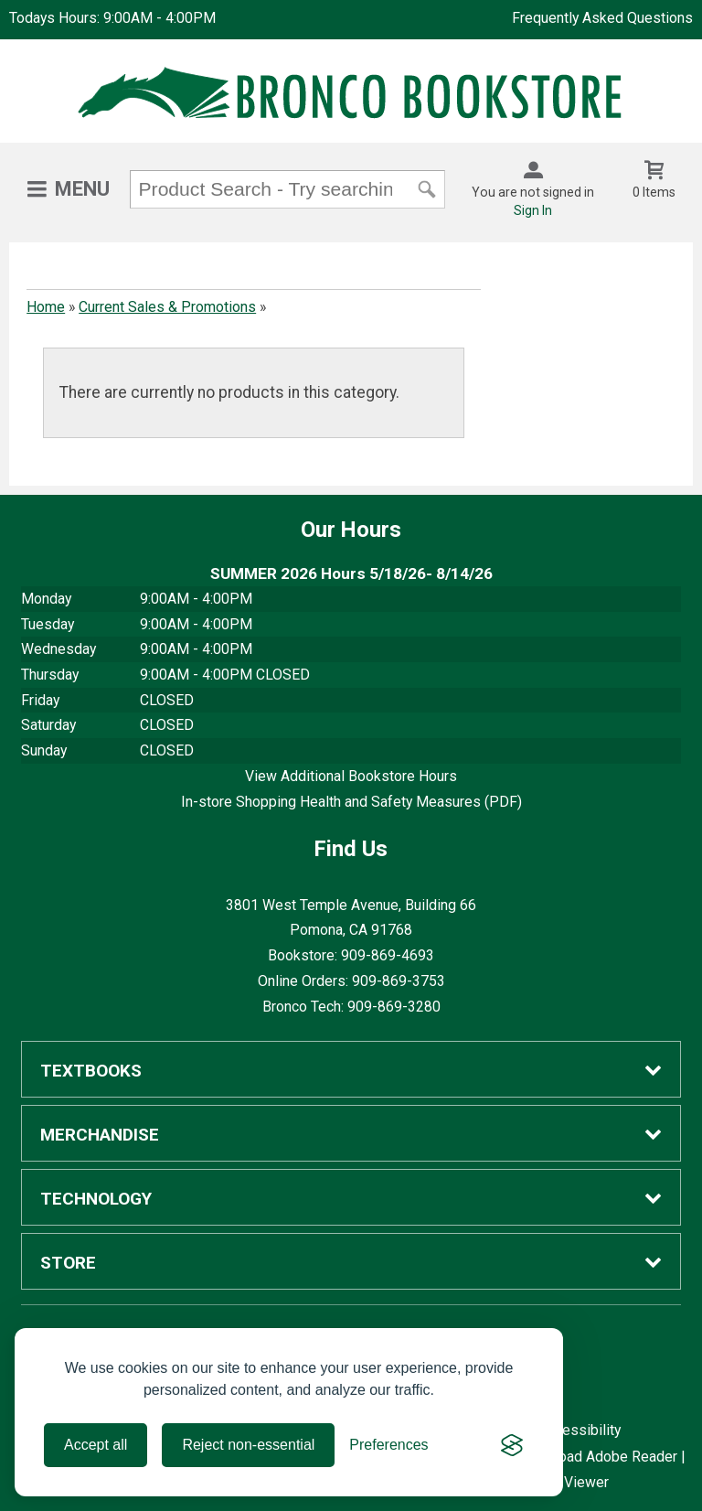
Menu (82, 188)
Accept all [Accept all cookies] (95, 1444)
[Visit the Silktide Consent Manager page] (512, 1445)
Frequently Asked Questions (602, 18)
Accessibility (579, 1430)
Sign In (533, 210)
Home (46, 307)
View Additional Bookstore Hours (351, 776)
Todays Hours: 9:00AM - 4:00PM (112, 18)
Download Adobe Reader (597, 1456)
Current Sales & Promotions (167, 307)
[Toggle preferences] (388, 1445)
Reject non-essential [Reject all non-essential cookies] (248, 1444)
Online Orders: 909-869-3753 (351, 981)
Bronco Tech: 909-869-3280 (351, 1006)
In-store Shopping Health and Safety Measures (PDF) (351, 801)
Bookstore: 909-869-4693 (351, 955)
